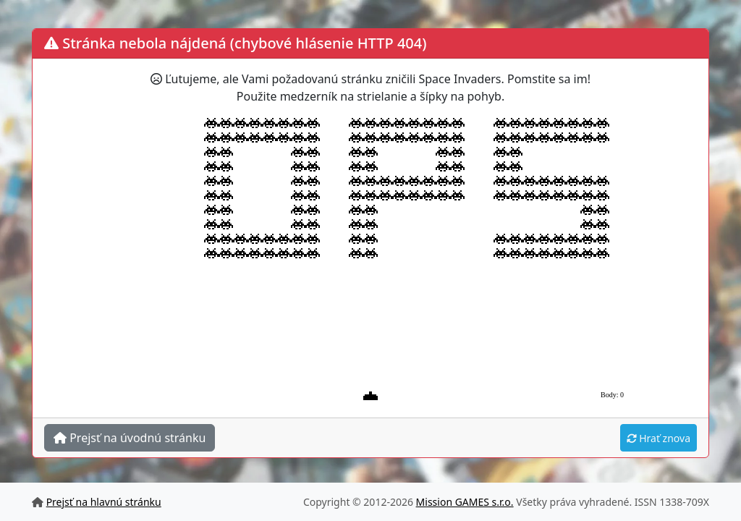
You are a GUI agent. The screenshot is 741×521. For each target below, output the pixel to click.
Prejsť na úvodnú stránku (130, 438)
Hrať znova (658, 438)
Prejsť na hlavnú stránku (103, 502)
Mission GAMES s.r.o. (465, 502)
